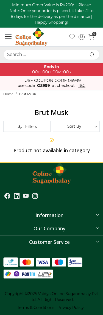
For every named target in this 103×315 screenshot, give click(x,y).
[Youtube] (26, 196)
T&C (81, 85)
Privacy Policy (70, 307)
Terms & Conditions (35, 307)
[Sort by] (76, 126)
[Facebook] (7, 196)
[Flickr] (41, 196)
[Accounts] (81, 37)
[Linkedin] (17, 196)
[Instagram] (35, 196)
